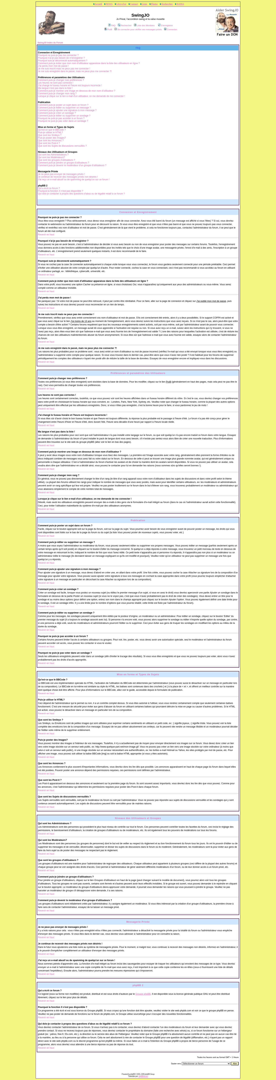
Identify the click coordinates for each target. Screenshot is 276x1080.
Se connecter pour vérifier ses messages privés (138, 29)
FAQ (111, 25)
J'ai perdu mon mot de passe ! (53, 66)
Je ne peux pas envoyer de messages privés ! (61, 174)
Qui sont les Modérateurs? (51, 157)
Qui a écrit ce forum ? (49, 188)
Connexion (170, 29)
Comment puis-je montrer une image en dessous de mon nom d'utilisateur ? (76, 90)
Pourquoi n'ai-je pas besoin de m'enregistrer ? (61, 58)
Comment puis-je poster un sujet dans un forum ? (63, 105)
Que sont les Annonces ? (50, 140)
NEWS (109, 4)
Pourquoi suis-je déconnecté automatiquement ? (62, 60)
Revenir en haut (46, 234)
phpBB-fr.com (143, 1076)
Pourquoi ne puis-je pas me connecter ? (58, 55)
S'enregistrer (165, 25)
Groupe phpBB (143, 994)
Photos (154, 4)
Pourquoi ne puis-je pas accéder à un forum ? (61, 118)
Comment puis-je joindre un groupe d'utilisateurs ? (63, 162)
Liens (144, 4)
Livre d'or (121, 4)
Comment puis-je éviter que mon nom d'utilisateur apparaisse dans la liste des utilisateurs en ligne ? (89, 63)
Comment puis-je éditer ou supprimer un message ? (64, 107)
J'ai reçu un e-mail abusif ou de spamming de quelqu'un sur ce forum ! (73, 179)
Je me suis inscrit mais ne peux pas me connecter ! (64, 68)
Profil (108, 29)
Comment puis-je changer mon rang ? (57, 93)
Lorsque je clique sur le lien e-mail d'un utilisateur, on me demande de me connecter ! (81, 96)
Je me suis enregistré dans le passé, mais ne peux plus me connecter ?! (75, 71)
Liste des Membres (144, 25)
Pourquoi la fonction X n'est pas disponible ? (60, 191)
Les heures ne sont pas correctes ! (55, 82)
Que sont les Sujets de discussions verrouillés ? (62, 146)
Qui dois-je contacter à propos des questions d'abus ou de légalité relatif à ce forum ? (81, 193)
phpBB (132, 1074)
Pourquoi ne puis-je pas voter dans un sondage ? (63, 121)
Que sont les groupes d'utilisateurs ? (56, 160)
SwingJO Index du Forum (50, 42)
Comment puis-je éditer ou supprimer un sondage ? (64, 115)
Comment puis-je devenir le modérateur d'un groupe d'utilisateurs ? (72, 165)
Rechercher (167, 4)
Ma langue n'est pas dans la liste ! (55, 88)
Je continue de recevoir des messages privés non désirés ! (68, 177)
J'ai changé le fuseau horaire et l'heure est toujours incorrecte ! (70, 85)
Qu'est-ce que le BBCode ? (52, 129)
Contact (134, 4)
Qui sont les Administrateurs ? (53, 154)
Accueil (98, 4)
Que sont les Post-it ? (49, 143)
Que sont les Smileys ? (50, 135)
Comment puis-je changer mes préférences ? (61, 80)
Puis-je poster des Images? (52, 138)
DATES (180, 4)
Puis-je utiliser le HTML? (50, 132)
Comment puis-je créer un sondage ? (57, 113)
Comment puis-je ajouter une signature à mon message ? (67, 110)
